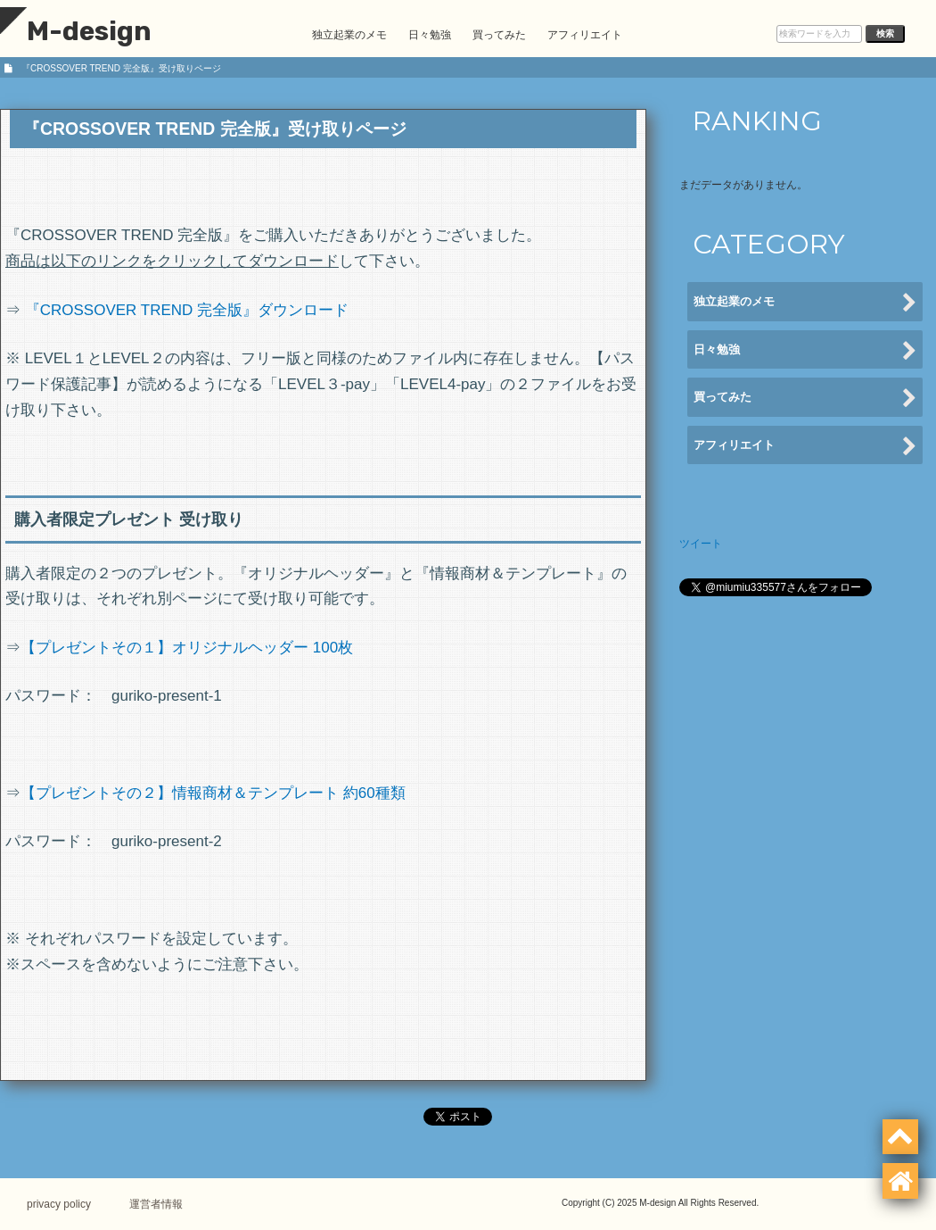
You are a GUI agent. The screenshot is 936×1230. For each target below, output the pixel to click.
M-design (76, 31)
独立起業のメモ (349, 35)
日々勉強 (429, 35)
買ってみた (499, 35)
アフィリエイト (584, 35)
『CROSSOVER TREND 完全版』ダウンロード (187, 310)
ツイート (700, 543)
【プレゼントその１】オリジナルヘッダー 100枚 (187, 647)
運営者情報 (156, 1204)
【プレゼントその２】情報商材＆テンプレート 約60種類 (213, 793)
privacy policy (59, 1204)
